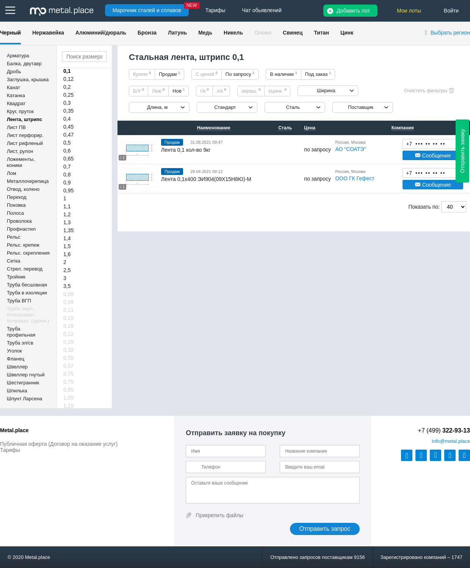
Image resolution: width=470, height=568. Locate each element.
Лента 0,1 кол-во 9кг (186, 150)
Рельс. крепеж (23, 245)
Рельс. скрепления (28, 253)
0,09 (68, 302)
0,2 (66, 87)
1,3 (66, 222)
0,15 (68, 318)
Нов (178, 91)
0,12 (68, 79)
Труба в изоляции (27, 293)
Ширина (326, 90)
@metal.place (451, 441)
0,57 (68, 366)
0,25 (68, 95)
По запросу (240, 74)
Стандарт (225, 107)
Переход (17, 197)
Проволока (19, 221)
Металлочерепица (28, 181)
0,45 (68, 127)
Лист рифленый (25, 143)
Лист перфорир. (25, 135)
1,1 (66, 206)
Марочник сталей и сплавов (147, 10)
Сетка (13, 261)
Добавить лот (353, 11)
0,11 (68, 310)
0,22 (68, 334)
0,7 (66, 167)
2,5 (66, 270)
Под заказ (318, 74)
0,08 (68, 294)
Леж (158, 91)
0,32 (68, 350)
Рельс (13, 237)
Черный (10, 33)
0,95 (68, 190)
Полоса (15, 213)
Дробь (14, 71)
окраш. (250, 91)
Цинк (346, 33)
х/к (221, 91)
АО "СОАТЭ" (350, 149)
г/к (204, 91)
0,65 (68, 159)
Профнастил (21, 229)
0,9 (66, 182)
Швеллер (17, 367)
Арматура (18, 55)
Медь (205, 33)
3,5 (66, 286)
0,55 (68, 358)
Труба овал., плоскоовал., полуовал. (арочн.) (28, 315)
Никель (233, 33)
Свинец (292, 33)
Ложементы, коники (21, 162)
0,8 (66, 175)
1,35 (68, 230)
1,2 (66, 214)
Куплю (142, 74)
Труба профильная (21, 332)
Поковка (16, 205)
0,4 (66, 119)
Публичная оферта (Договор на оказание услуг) (59, 444)
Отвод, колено (23, 189)
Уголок (14, 351)
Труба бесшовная (27, 285)
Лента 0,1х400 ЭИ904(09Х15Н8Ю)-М (206, 179)
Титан (321, 33)
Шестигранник (23, 382)
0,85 (68, 390)
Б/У (138, 91)
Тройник (16, 277)
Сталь (293, 107)
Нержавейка (48, 33)
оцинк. (277, 91)
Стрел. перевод (24, 269)
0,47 (68, 135)
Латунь (177, 33)
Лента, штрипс (24, 119)
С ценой (207, 74)
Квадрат (16, 103)
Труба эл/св (20, 343)
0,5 (66, 143)
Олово (262, 33)
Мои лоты (409, 11)
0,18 (68, 326)
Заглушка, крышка (28, 79)
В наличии (283, 74)
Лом (11, 173)
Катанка (16, 95)
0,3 (66, 103)
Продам (169, 74)
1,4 (66, 238)
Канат (13, 87)
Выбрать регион (450, 33)
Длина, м (157, 107)
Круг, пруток (20, 111)
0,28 (68, 342)
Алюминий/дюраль (100, 33)
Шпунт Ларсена (24, 398)
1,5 (66, 246)
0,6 (66, 151)
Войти (451, 11)
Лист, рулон (20, 151)
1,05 (68, 398)
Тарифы (10, 450)
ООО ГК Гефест (354, 178)
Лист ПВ (16, 127)
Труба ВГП (19, 301)
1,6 (66, 254)
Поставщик (360, 107)
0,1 (66, 71)
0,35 (68, 111)
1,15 (68, 406)
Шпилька (17, 390)
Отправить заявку (462, 151)
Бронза (147, 33)
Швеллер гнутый (26, 375)
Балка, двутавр (24, 63)
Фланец (15, 359)
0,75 (68, 374)
